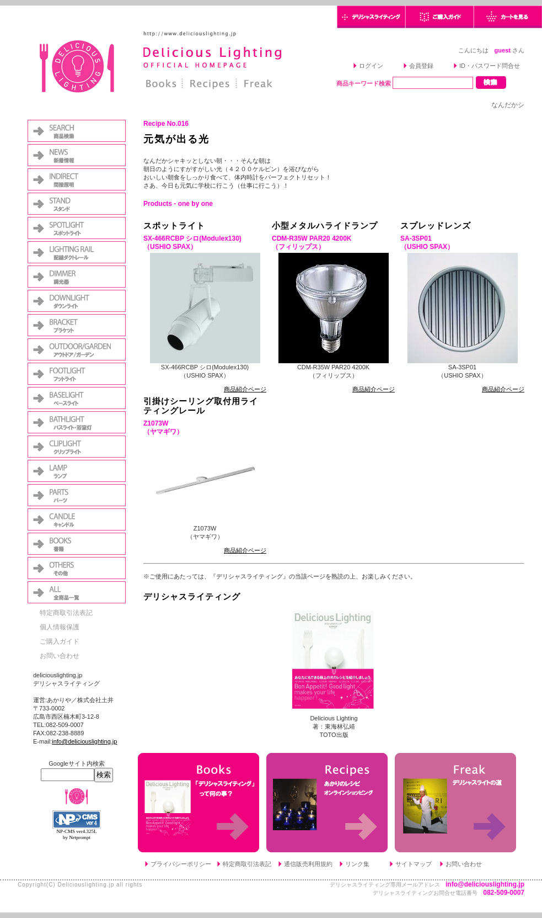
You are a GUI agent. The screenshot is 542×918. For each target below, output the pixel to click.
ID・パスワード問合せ (489, 65)
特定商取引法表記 (66, 613)
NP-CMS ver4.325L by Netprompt (76, 834)
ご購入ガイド (59, 641)
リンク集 (357, 864)
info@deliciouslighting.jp (84, 741)
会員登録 (421, 65)
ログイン (371, 65)
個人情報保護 (59, 627)
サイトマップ (413, 864)
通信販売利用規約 (308, 864)
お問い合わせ (59, 656)
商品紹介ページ (245, 389)
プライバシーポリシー (181, 864)
